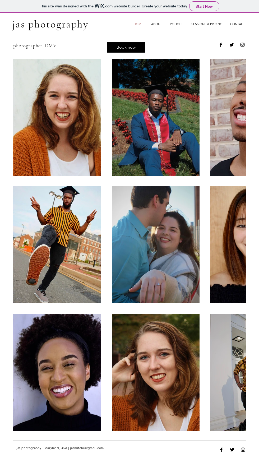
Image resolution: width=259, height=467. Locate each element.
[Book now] (126, 47)
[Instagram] (242, 45)
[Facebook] (221, 45)
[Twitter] (231, 45)
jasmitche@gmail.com (87, 448)
